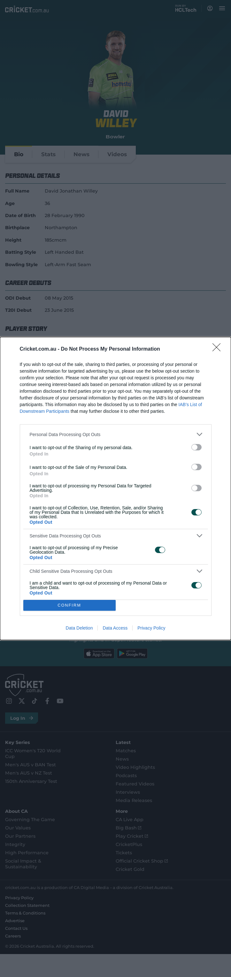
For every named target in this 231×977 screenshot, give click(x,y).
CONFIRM (69, 605)
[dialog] (115, 488)
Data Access (115, 628)
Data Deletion (79, 628)
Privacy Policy (151, 628)
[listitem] (116, 434)
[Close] (218, 349)
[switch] (196, 447)
